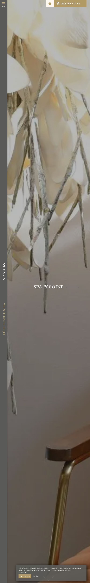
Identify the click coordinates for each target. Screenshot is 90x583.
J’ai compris (25, 576)
